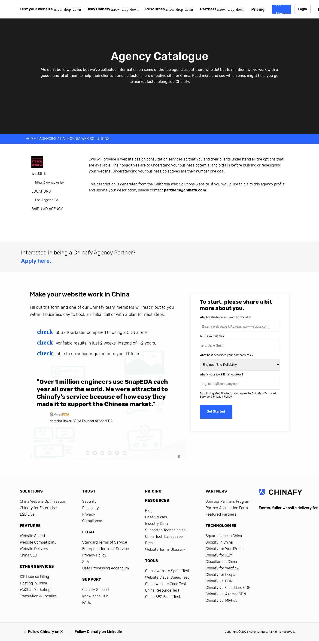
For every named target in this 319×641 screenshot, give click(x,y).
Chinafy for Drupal (221, 574)
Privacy (88, 514)
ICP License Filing (34, 576)
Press (150, 543)
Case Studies (156, 517)
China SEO (28, 555)
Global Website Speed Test (167, 571)
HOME (31, 138)
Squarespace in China (224, 536)
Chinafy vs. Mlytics (221, 600)
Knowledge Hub (95, 596)
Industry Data (156, 523)
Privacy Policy (222, 396)
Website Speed (32, 536)
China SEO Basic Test (162, 597)
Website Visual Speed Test (167, 577)
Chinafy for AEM (219, 555)
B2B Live (27, 514)
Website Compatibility (38, 542)
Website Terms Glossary (165, 549)
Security (89, 501)
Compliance (92, 521)
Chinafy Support (95, 589)
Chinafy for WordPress (224, 549)
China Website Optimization (43, 501)
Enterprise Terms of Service (105, 549)
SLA (85, 561)
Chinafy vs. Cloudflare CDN (228, 587)
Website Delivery (34, 549)
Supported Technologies (165, 530)
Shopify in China (219, 542)
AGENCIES (47, 138)
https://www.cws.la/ (49, 182)
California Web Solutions (84, 138)
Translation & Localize (38, 596)
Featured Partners (221, 514)
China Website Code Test (165, 584)
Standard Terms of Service (104, 542)
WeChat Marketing (35, 589)
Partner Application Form (227, 508)
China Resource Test (162, 590)
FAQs (86, 602)
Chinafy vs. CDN (219, 581)
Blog (148, 510)
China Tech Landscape (164, 536)
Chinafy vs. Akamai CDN (226, 594)
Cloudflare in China (221, 561)
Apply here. (36, 261)
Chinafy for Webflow (223, 568)
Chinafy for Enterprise (38, 508)
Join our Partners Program (228, 501)
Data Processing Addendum (105, 568)
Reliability (90, 508)
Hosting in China (33, 583)
